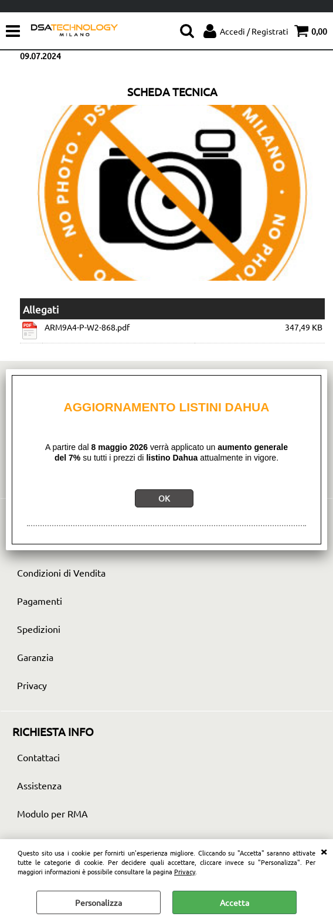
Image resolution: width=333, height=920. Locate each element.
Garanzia (35, 657)
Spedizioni (38, 629)
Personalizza (98, 902)
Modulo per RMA (52, 813)
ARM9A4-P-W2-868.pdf (87, 327)
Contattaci (38, 757)
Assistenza (39, 785)
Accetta (234, 902)
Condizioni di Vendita (61, 572)
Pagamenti (39, 600)
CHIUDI (323, 851)
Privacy (184, 871)
